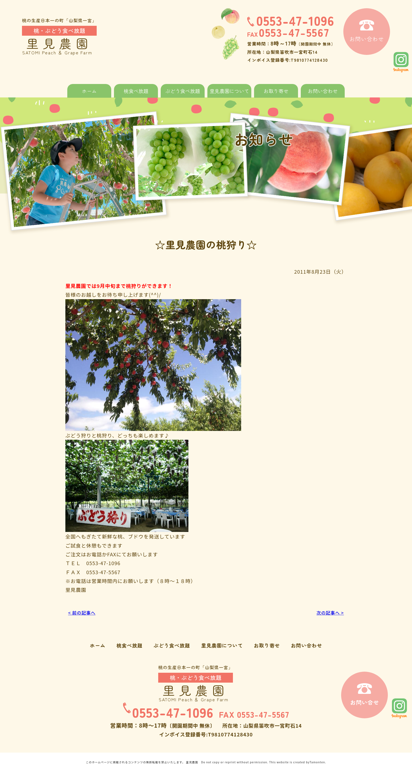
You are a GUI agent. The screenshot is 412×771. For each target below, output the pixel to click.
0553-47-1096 (290, 20)
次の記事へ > (328, 612)
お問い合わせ (323, 90)
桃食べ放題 (136, 90)
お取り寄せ (276, 90)
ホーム (89, 90)
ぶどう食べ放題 (182, 90)
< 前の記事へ (83, 612)
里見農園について (229, 90)
